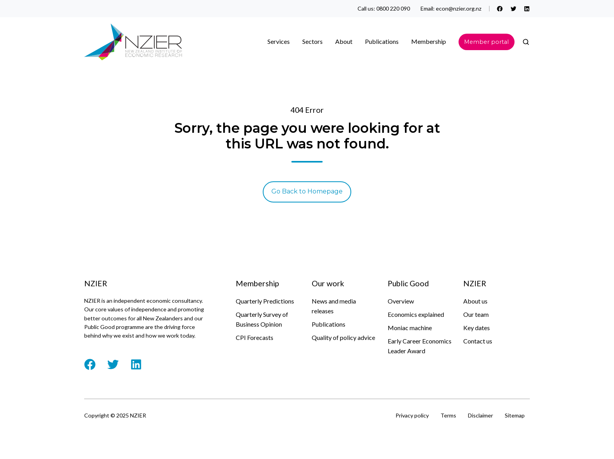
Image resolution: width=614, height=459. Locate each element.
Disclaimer (480, 415)
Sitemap (515, 415)
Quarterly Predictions (265, 301)
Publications (382, 41)
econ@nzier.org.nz (459, 8)
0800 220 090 (393, 8)
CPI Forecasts (254, 337)
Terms (448, 415)
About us (475, 301)
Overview (401, 301)
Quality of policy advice (343, 337)
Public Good (408, 283)
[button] (526, 42)
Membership (428, 41)
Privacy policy (412, 415)
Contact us (477, 341)
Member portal (486, 41)
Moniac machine (410, 327)
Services (278, 41)
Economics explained (416, 314)
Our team (476, 314)
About (343, 41)
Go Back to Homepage (307, 191)
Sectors (312, 41)
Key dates (476, 327)
